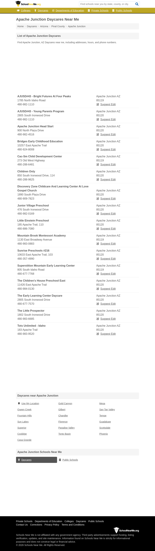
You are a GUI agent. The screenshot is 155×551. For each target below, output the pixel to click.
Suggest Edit (106, 104)
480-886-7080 (25, 228)
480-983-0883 (25, 243)
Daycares (41, 10)
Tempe (102, 415)
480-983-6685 (25, 318)
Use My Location (28, 403)
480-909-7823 (25, 198)
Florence (63, 421)
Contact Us (22, 524)
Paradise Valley (66, 427)
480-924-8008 (25, 149)
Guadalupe (105, 421)
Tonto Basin (64, 433)
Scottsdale (104, 427)
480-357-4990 (25, 258)
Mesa (102, 403)
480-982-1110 (25, 104)
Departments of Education (68, 10)
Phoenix (103, 433)
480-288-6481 (25, 164)
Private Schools (98, 10)
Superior (21, 427)
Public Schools (122, 10)
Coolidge (22, 433)
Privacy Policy (52, 524)
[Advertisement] (77, 69)
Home (20, 26)
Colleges (23, 10)
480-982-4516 (25, 134)
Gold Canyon (65, 403)
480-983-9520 (25, 333)
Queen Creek (24, 409)
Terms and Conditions (73, 524)
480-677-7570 (25, 303)
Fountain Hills (24, 415)
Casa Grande (24, 440)
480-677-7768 (25, 273)
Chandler (63, 415)
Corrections (36, 524)
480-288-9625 (25, 179)
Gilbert (61, 409)
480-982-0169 (25, 213)
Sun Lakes (23, 421)
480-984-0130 (25, 288)
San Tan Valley (107, 409)
